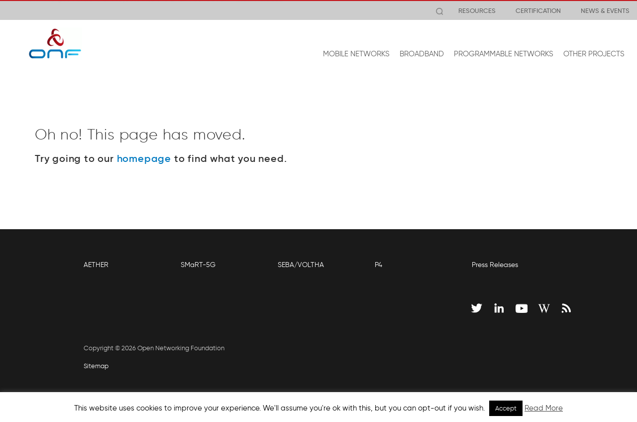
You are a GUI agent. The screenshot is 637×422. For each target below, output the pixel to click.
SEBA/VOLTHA (301, 265)
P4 (378, 265)
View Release (259, 10)
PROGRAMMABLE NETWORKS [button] (503, 53)
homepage (144, 158)
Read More (544, 408)
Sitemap (96, 366)
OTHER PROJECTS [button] (594, 53)
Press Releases (495, 265)
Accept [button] (506, 408)
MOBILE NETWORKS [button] (356, 53)
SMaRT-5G (198, 265)
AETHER (96, 265)
